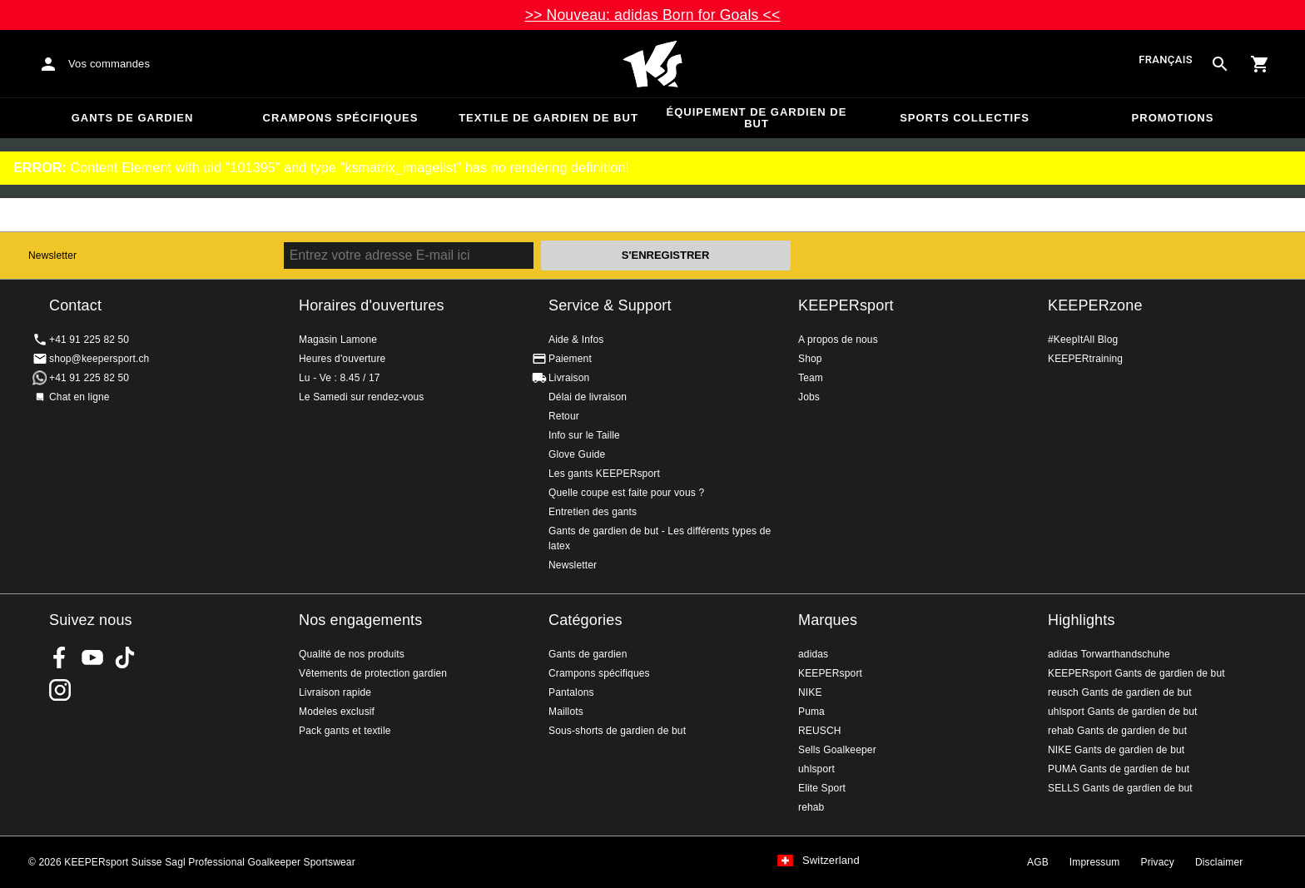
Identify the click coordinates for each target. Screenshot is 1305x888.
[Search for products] (1220, 64)
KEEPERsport (846, 305)
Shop (810, 359)
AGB (1038, 862)
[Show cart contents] (1260, 64)
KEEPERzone (1095, 305)
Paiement (570, 359)
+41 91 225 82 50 (89, 339)
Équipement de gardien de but (757, 118)
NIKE (810, 692)
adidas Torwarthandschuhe (1109, 654)
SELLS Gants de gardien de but (1120, 788)
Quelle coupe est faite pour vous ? (626, 493)
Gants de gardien (133, 118)
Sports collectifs (965, 118)
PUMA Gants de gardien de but (1118, 769)
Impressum (1094, 862)
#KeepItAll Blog (1083, 339)
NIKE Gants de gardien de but (1116, 750)
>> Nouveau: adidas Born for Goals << (653, 15)
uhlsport (816, 769)
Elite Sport (822, 788)
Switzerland (831, 860)
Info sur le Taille (584, 435)
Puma (811, 711)
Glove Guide (576, 454)
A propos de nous (838, 339)
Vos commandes (109, 63)
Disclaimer (1219, 862)
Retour (563, 416)
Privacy (1157, 862)
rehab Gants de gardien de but (1117, 731)
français (1165, 60)
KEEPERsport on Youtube (92, 657)
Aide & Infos (576, 339)
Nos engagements (360, 620)
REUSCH (819, 731)
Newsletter (52, 255)
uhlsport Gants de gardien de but (1123, 711)
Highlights (1081, 620)
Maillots (565, 711)
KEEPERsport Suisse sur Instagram (60, 690)
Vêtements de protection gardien (373, 673)
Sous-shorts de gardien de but (617, 731)
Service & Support (610, 305)
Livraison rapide (335, 692)
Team (810, 378)
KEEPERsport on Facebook (60, 657)
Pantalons (571, 692)
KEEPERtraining (1085, 359)
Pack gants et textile (345, 731)
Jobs (809, 397)
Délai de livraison (587, 397)
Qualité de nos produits (351, 654)
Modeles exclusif (337, 711)
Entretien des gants (592, 512)
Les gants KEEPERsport (604, 473)
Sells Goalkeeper (837, 750)
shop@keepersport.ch (99, 359)
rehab (811, 807)
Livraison (568, 378)
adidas (813, 654)
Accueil (652, 64)
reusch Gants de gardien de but (1120, 692)
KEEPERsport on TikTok (125, 657)
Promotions (1173, 118)
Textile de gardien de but (548, 118)
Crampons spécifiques (341, 118)
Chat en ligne (79, 397)
